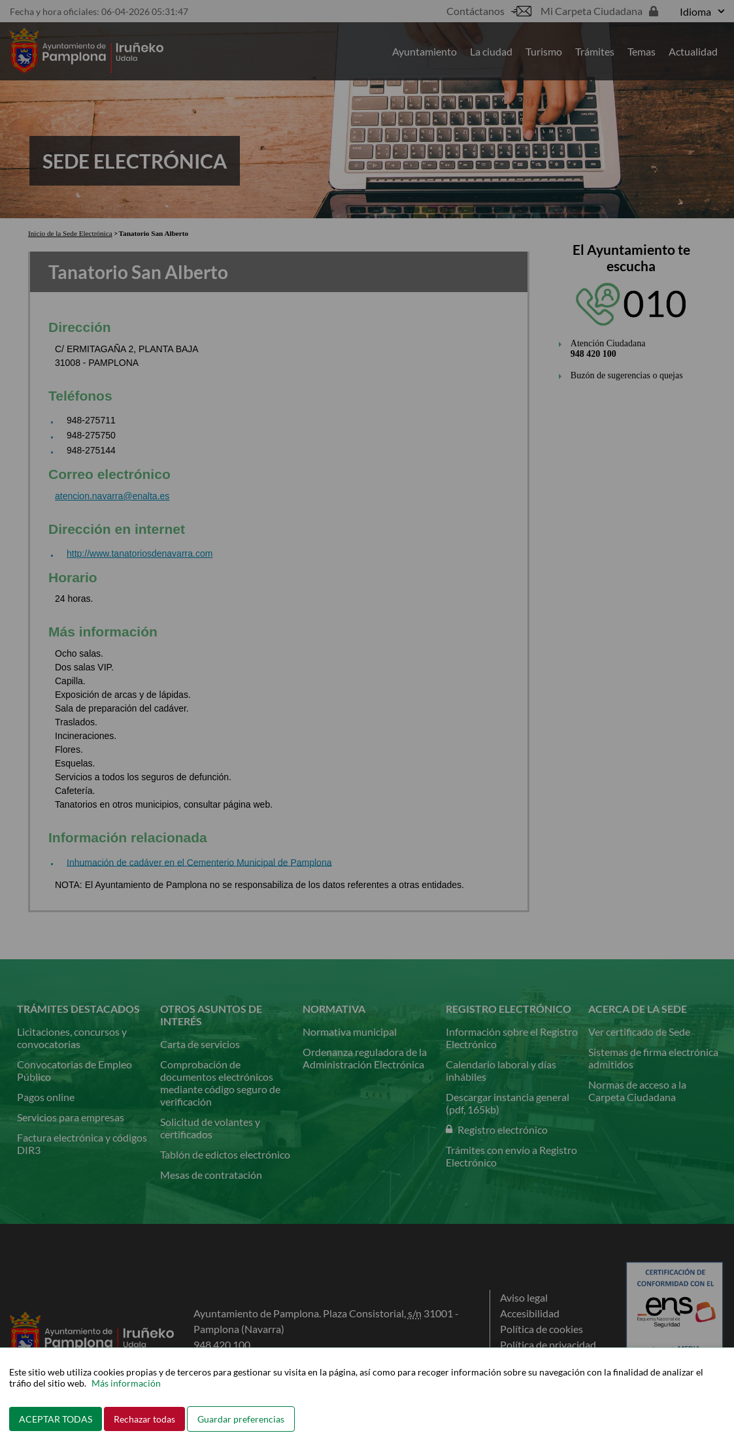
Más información (126, 1383)
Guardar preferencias (240, 1419)
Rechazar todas (144, 1419)
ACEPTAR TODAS (55, 1419)
